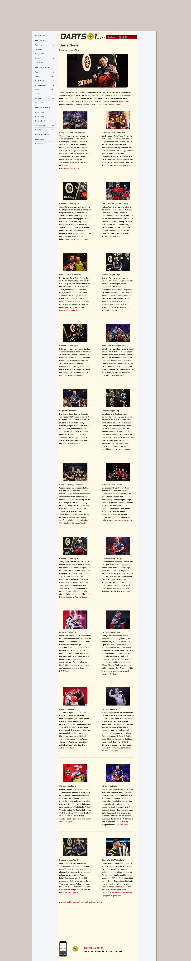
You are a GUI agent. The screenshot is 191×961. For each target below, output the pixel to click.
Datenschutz (40, 144)
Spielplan (106, 896)
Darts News (40, 35)
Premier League (114, 104)
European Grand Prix (70, 168)
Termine (38, 49)
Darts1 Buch (40, 121)
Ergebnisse (116, 896)
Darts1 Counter (93, 947)
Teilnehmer (116, 893)
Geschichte (39, 103)
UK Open (126, 591)
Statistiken (39, 62)
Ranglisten (39, 54)
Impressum (39, 139)
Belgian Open (119, 375)
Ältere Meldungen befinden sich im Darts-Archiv (81, 902)
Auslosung (127, 893)
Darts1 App (39, 116)
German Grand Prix (112, 236)
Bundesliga (39, 112)
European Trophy (79, 523)
